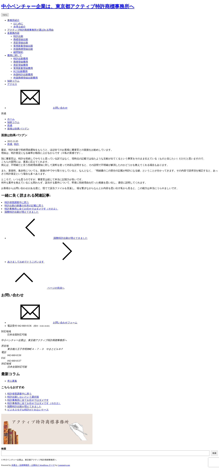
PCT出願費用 (20, 71)
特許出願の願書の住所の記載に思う (24, 205)
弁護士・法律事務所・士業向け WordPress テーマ (33, 465)
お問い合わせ (37, 108)
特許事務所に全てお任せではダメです (28, 400)
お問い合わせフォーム (42, 322)
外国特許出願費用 (23, 74)
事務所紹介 (13, 20)
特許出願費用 (20, 58)
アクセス (12, 84)
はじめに (18, 23)
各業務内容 (13, 33)
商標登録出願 (20, 39)
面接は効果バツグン (18, 128)
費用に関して (14, 55)
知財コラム (13, 81)
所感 (9, 125)
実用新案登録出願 (23, 46)
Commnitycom (64, 465)
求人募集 (12, 381)
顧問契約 (18, 52)
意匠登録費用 (20, 65)
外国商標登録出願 (23, 49)
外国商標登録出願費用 (25, 77)
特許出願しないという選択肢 (23, 397)
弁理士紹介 (19, 26)
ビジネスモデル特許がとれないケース (28, 409)
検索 (3, 448)
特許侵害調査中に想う (17, 202)
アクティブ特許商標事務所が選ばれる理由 (30, 30)
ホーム (11, 119)
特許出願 (18, 36)
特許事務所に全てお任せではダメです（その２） (31, 208)
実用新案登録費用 (23, 68)
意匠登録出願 (20, 42)
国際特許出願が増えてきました (22, 212)
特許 (16, 144)
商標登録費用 (20, 61)
